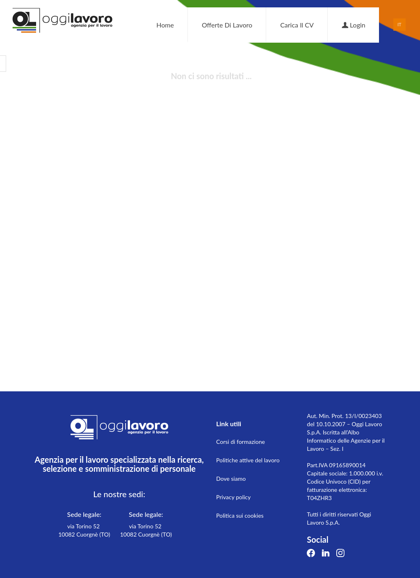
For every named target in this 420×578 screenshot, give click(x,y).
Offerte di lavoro (227, 25)
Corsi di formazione (240, 441)
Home (165, 25)
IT (399, 24)
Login (353, 25)
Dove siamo (231, 478)
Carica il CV (297, 25)
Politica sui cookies (240, 515)
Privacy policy (233, 496)
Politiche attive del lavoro (248, 460)
